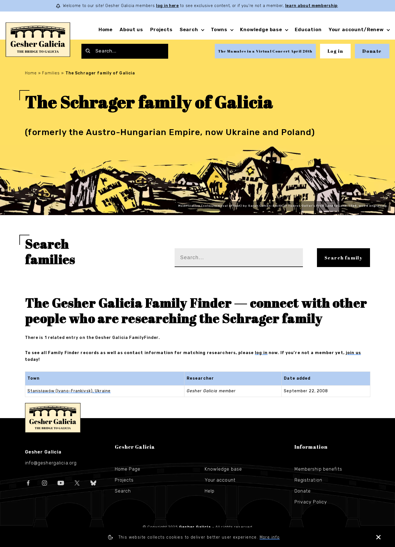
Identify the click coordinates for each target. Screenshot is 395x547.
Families (51, 73)
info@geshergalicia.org (51, 463)
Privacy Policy (310, 502)
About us (131, 29)
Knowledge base (261, 29)
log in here (167, 5)
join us (353, 352)
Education (308, 29)
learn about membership (311, 5)
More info (271, 537)
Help (209, 491)
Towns (219, 29)
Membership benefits (318, 469)
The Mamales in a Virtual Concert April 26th (265, 51)
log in (261, 352)
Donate (372, 51)
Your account (220, 480)
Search (189, 29)
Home (106, 29)
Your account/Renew (356, 29)
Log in (335, 51)
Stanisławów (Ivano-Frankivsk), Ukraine (69, 391)
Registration (308, 480)
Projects (161, 29)
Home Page (128, 469)
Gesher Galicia (53, 418)
